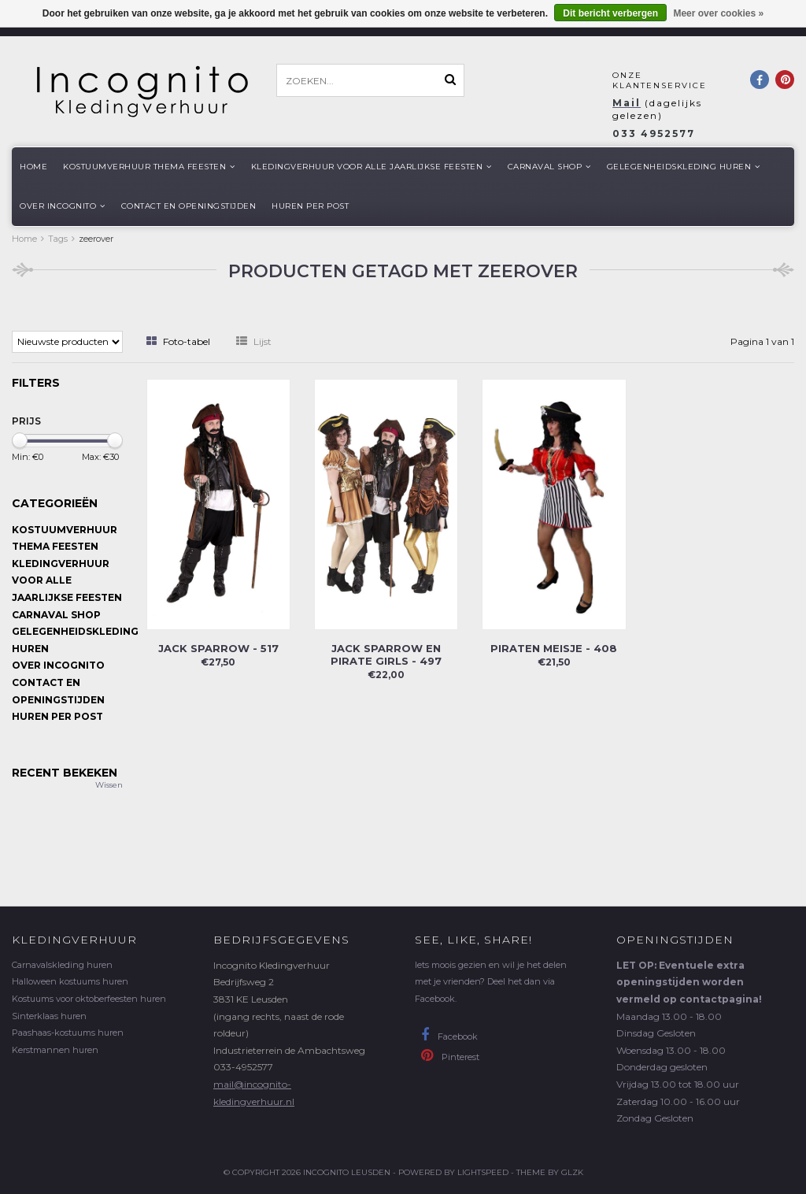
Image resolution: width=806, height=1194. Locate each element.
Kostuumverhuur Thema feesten (149, 166)
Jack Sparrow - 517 (218, 648)
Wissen (109, 785)
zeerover (96, 238)
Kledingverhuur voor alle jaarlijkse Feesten (371, 166)
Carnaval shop (549, 166)
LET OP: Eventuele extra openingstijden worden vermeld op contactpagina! (689, 982)
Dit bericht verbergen (610, 13)
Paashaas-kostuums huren (68, 1032)
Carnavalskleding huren (62, 964)
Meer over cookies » (718, 13)
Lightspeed (482, 1172)
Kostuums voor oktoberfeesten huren (89, 998)
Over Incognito (62, 206)
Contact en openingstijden (189, 206)
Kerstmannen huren (55, 1049)
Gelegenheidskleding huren (683, 166)
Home (33, 166)
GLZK (572, 1172)
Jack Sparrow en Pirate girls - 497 (386, 654)
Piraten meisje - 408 (553, 648)
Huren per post (310, 206)
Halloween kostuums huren (70, 981)
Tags (58, 238)
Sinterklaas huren (49, 1016)
